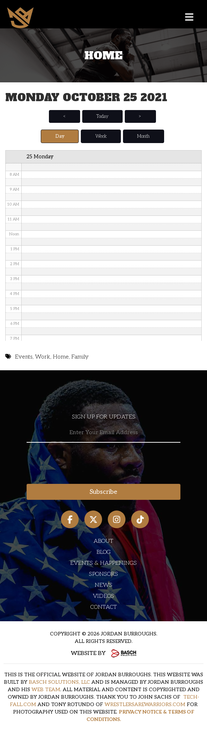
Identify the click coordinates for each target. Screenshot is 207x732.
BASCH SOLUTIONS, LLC (59, 682)
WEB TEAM (46, 690)
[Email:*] (103, 433)
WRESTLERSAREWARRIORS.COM (145, 704)
